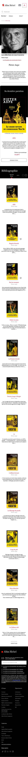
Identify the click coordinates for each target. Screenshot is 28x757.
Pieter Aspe (14, 206)
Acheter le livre (14, 160)
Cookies (3, 707)
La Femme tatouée (14, 359)
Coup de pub (14, 549)
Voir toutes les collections (6, 744)
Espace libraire (4, 698)
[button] (23, 175)
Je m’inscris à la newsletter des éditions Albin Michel (14, 667)
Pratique (17, 700)
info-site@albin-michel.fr (17, 680)
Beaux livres (18, 705)
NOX (2, 740)
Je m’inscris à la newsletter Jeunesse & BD (13, 673)
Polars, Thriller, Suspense (17, 133)
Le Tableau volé (14, 627)
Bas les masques (14, 282)
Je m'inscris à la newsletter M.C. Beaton (13, 669)
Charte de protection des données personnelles (6, 710)
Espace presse (4, 700)
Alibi (14, 138)
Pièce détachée (14, 588)
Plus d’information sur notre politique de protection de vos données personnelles (14, 682)
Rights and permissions (6, 702)
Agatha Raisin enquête (6, 729)
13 (14, 434)
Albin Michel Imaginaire (6, 716)
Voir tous (14, 643)
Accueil (2, 20)
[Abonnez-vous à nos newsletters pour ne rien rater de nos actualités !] (19, 5)
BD (16, 707)
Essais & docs (18, 694)
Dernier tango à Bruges (14, 396)
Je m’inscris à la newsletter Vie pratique (13, 671)
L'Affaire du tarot (14, 473)
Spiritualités (18, 698)
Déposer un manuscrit (6, 696)
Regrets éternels (14, 243)
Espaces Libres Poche (6, 737)
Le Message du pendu (14, 510)
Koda (2, 727)
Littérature (17, 692)
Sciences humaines (19, 696)
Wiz (2, 742)
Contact (3, 692)
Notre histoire (4, 694)
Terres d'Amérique (5, 735)
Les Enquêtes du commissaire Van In (12, 60)
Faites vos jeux (14, 320)
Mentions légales (5, 705)
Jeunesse (17, 702)
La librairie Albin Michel (6, 714)
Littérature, (8, 133)
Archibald (3, 733)
